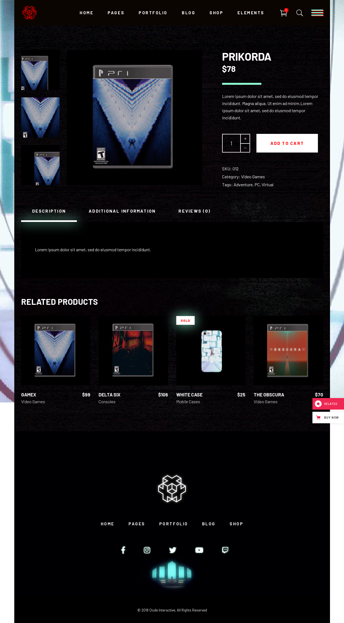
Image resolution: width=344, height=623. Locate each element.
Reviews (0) (194, 210)
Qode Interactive (162, 610)
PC (257, 184)
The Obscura (269, 394)
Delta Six (110, 394)
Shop (236, 523)
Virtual (267, 184)
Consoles (107, 401)
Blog (209, 523)
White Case (189, 394)
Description (49, 210)
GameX (28, 394)
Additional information (122, 210)
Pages (136, 523)
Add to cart (287, 143)
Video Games (253, 176)
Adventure (243, 184)
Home (107, 523)
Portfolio (173, 523)
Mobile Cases (188, 401)
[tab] (49, 211)
